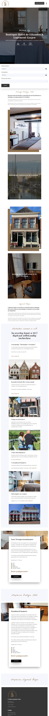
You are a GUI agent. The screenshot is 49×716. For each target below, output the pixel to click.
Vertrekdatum (4, 72)
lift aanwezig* (30, 44)
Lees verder (15, 356)
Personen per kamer (6, 78)
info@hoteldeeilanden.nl (12, 706)
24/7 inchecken (24, 44)
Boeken (5, 85)
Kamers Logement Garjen (12, 714)
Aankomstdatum (5, 66)
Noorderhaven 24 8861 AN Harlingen (11, 702)
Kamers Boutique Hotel (11, 712)
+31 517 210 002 (10, 704)
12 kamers (18, 44)
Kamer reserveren (39, 3)
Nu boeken (16, 576)
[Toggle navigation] (46, 3)
